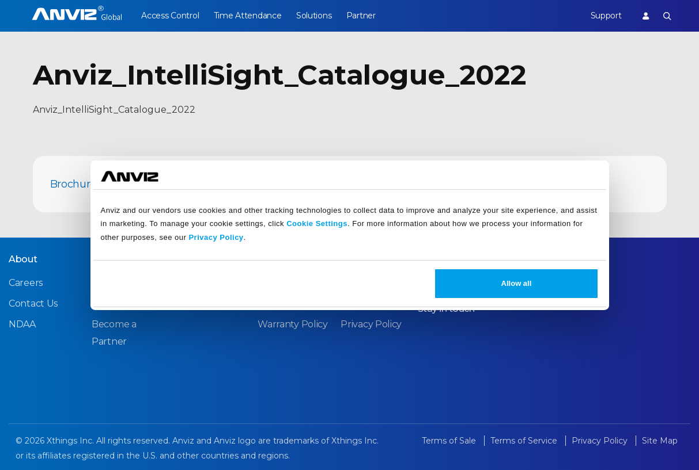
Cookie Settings (316, 223)
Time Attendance (249, 15)
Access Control (170, 15)
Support (604, 15)
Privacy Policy (215, 237)
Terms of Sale (450, 440)
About (23, 259)
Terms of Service (525, 440)
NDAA (22, 324)
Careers (26, 282)
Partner (364, 15)
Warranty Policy (293, 324)
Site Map (660, 440)
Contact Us (33, 303)
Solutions (316, 15)
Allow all (516, 283)
